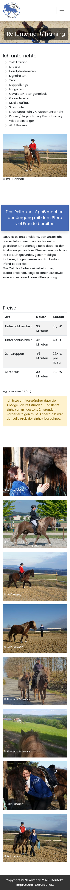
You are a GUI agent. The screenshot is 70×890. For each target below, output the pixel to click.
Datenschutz (44, 884)
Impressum (24, 884)
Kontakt (57, 880)
